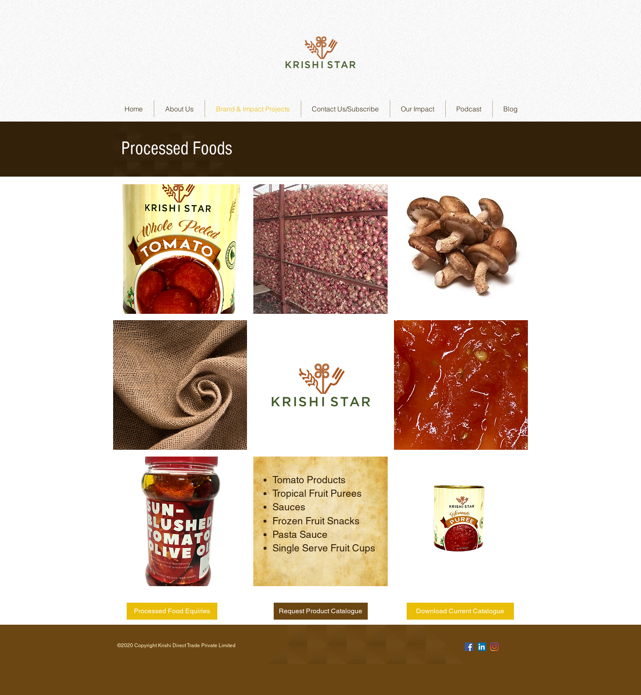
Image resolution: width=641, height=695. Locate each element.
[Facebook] (469, 646)
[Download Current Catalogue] (460, 611)
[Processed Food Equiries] (172, 611)
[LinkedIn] (481, 646)
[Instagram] (494, 646)
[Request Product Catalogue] (321, 611)
